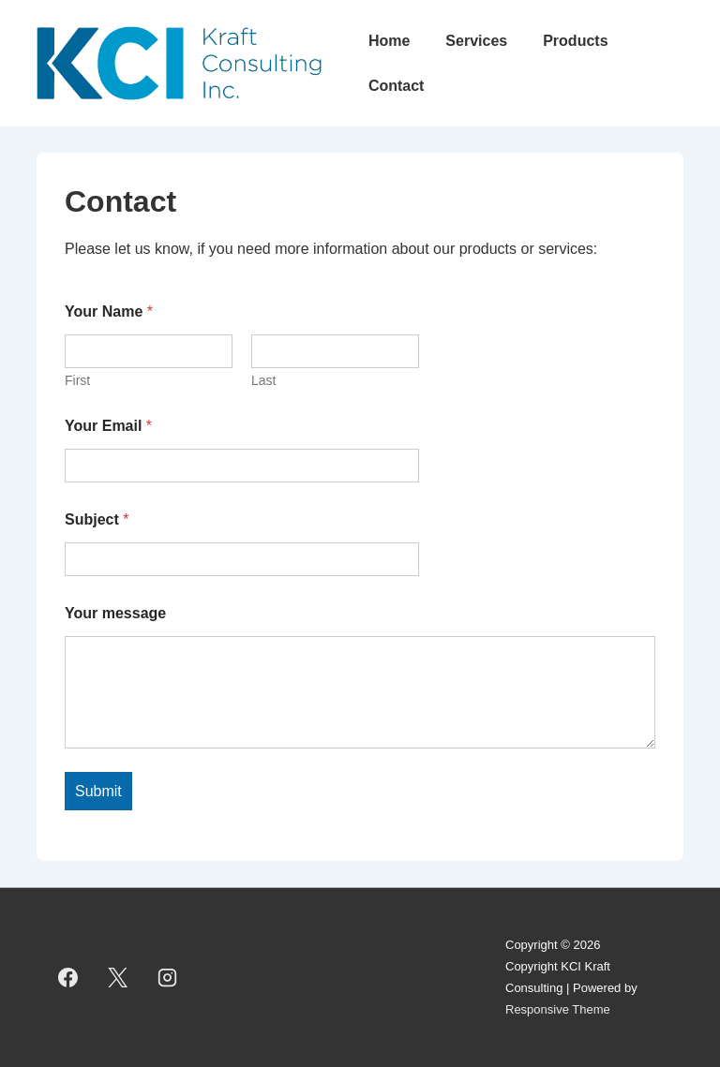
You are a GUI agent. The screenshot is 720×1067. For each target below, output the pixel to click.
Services (476, 41)
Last (263, 380)
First (77, 380)
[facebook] (68, 978)
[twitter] (118, 978)
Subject (96, 519)
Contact (396, 86)
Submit (98, 791)
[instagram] (168, 978)
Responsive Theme (557, 1009)
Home (389, 41)
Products (575, 41)
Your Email (108, 426)
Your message (115, 613)
